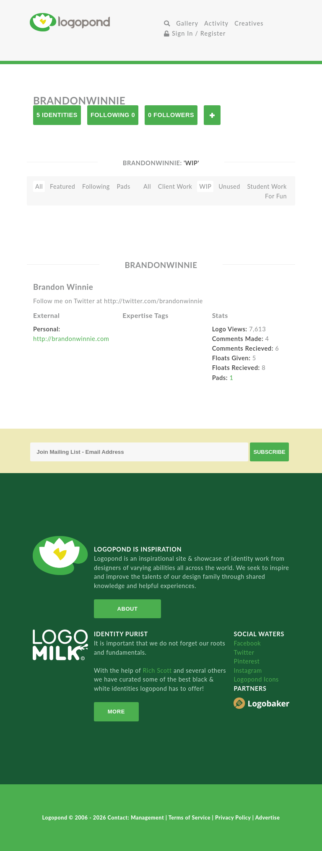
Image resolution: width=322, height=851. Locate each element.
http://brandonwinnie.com (71, 338)
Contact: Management (137, 818)
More (116, 711)
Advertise (267, 818)
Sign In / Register (195, 33)
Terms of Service (190, 818)
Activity (216, 23)
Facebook (247, 643)
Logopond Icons (256, 679)
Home (95, 22)
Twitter (244, 652)
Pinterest (247, 661)
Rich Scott (158, 670)
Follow (212, 115)
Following (96, 186)
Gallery (187, 23)
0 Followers (171, 115)
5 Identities (57, 115)
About (127, 609)
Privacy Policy (233, 818)
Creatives (248, 23)
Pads (123, 186)
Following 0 (113, 115)
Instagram (248, 670)
